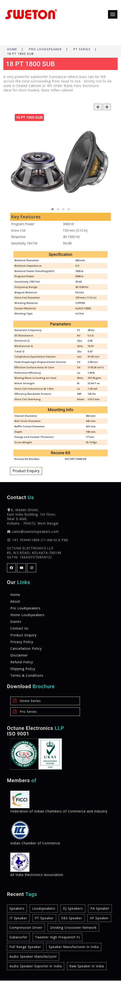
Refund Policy (21, 662)
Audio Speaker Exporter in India (35, 966)
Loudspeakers (43, 908)
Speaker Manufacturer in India (74, 947)
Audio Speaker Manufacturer (33, 957)
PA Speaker (99, 908)
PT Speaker (44, 918)
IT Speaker (18, 918)
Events (15, 621)
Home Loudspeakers (27, 615)
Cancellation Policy (26, 648)
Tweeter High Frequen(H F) (57, 937)
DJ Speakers (73, 908)
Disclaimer (19, 655)
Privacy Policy (21, 642)
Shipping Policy (22, 669)
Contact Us (19, 628)
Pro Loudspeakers (25, 608)
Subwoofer (18, 937)
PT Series (82, 49)
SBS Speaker (71, 918)
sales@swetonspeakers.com (35, 531)
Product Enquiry (26, 470)
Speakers (16, 908)
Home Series (26, 701)
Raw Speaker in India (86, 966)
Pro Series (24, 711)
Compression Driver (25, 928)
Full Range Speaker (25, 947)
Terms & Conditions (27, 675)
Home (12, 49)
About (15, 601)
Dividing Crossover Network (73, 928)
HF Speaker (99, 918)
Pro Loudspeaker (45, 49)
